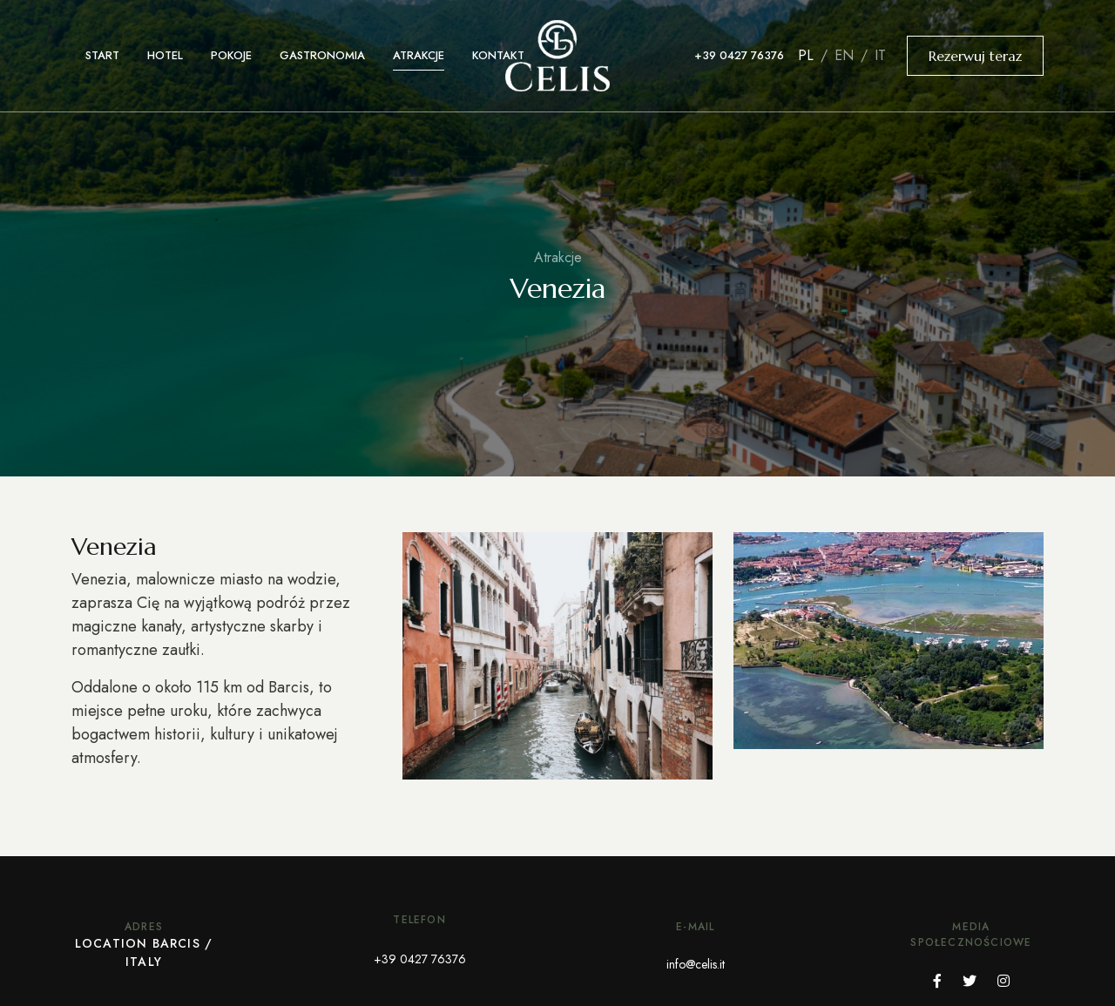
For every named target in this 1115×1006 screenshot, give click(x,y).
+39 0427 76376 (739, 55)
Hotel (165, 55)
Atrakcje (418, 55)
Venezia (557, 288)
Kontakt (498, 55)
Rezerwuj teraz (975, 55)
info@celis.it (695, 964)
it (878, 55)
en (844, 55)
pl (808, 55)
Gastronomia (322, 55)
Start (102, 55)
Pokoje (231, 55)
